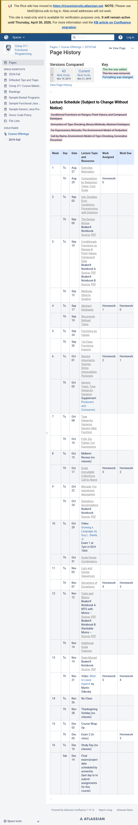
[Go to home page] (6, 37)
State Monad (89, 657)
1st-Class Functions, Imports (87, 345)
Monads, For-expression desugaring (89, 490)
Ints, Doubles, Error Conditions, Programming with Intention (89, 204)
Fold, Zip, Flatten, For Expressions (88, 442)
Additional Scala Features (87, 646)
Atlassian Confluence (75, 810)
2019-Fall (90, 47)
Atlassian (92, 818)
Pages (54, 47)
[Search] (74, 37)
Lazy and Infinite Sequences (88, 572)
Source (85, 234)
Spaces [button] (16, 37)
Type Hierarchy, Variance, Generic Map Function (89, 424)
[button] (14, 821)
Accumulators (89, 505)
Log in (130, 37)
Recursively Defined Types (88, 320)
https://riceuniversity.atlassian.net (78, 6)
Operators (87, 501)
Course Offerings (71, 47)
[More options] (132, 48)
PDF (93, 234)
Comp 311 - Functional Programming (23, 50)
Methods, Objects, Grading (87, 295)
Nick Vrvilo (63, 75)
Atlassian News (125, 810)
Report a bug (105, 810)
